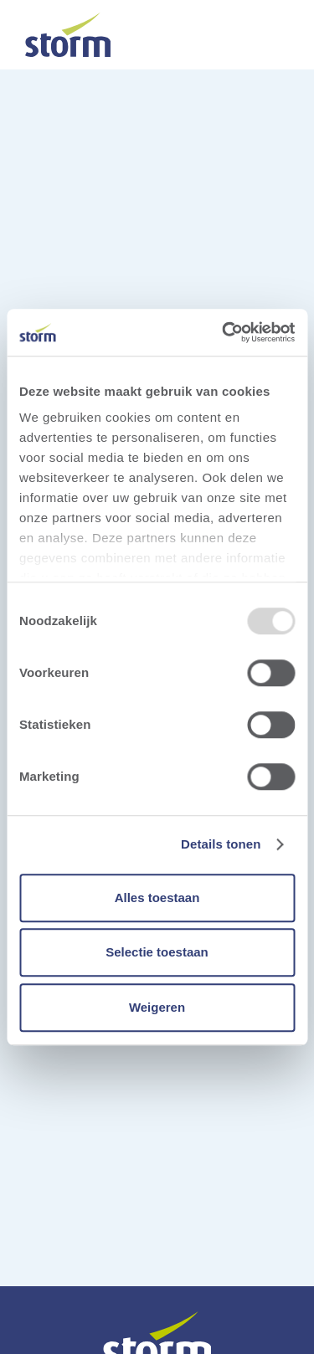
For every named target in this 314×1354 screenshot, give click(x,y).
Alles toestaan (157, 897)
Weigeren (157, 1007)
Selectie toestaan (157, 952)
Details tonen (220, 844)
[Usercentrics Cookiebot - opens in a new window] (223, 332)
